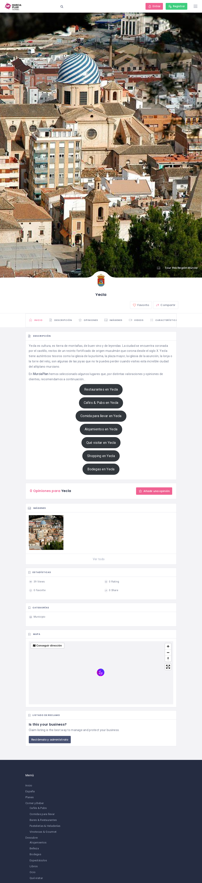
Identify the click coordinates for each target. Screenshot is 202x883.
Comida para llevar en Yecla (101, 416)
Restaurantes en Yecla (101, 389)
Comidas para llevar (42, 814)
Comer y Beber (34, 803)
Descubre (31, 837)
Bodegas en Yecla (100, 469)
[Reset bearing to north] (168, 659)
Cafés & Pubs (38, 808)
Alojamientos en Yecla (101, 429)
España (30, 791)
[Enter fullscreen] (168, 667)
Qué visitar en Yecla (101, 443)
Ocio (32, 872)
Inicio (28, 785)
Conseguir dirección (49, 645)
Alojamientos (38, 842)
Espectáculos (38, 860)
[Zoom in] (168, 646)
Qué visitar (36, 878)
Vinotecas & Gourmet (43, 831)
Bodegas (35, 854)
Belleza (34, 848)
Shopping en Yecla (101, 456)
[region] (101, 672)
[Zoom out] (168, 652)
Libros (34, 866)
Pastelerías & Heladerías (45, 825)
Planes (29, 797)
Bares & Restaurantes (43, 820)
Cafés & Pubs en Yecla (101, 403)
